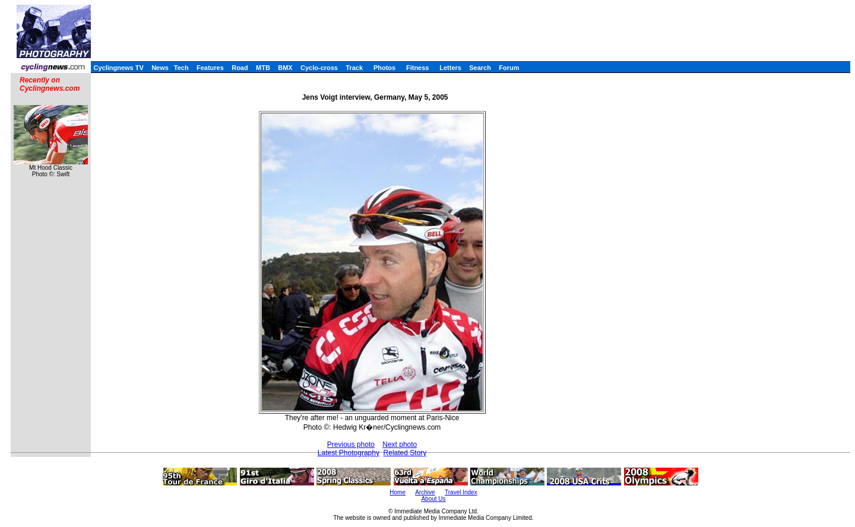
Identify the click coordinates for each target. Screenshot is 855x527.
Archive (425, 492)
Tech (181, 67)
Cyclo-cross (319, 67)
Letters (450, 67)
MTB (263, 67)
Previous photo (351, 444)
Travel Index (461, 492)
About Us (433, 499)
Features (210, 67)
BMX (285, 67)
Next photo (399, 444)
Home (398, 492)
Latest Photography (348, 453)
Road (240, 67)
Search (480, 67)
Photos (384, 67)
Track (354, 67)
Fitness (417, 67)
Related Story (405, 453)
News (160, 67)
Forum (509, 67)
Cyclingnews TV (118, 67)
